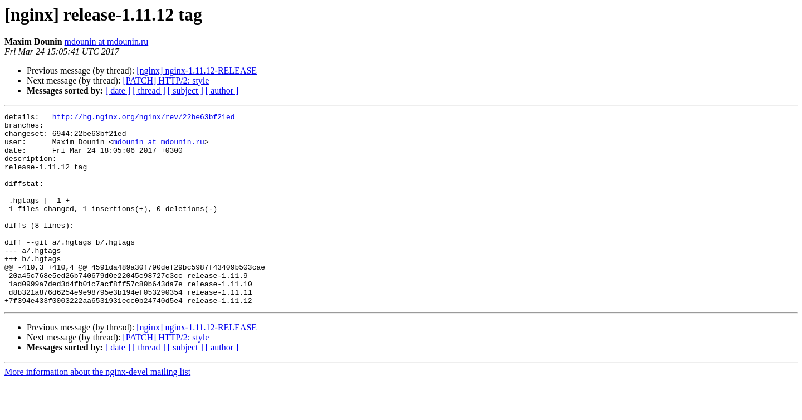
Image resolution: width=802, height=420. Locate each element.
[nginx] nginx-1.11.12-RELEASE (196, 70)
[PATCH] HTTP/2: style (166, 80)
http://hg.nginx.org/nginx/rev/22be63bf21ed (143, 118)
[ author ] (222, 90)
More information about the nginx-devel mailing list (97, 410)
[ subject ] (185, 90)
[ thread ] (149, 90)
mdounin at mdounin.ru (107, 41)
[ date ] (117, 90)
